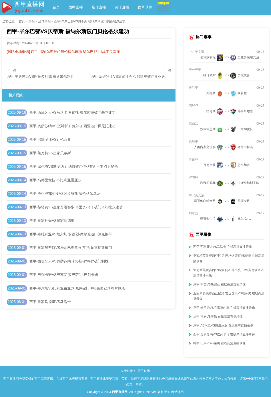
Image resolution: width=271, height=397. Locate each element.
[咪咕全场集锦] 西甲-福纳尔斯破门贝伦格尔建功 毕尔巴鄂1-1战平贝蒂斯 (63, 52)
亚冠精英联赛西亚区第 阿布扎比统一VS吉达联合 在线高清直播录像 (230, 272)
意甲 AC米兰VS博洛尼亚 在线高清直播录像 (223, 325)
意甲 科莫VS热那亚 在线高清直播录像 (219, 284)
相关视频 (15, 95)
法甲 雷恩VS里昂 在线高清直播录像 (218, 316)
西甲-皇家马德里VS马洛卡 (50, 302)
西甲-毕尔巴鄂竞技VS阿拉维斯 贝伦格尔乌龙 (64, 194)
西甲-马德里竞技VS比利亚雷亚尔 (55, 180)
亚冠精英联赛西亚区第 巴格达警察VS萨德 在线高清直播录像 (230, 258)
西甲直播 (76, 7)
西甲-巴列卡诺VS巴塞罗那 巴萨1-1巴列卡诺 (63, 275)
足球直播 (99, 7)
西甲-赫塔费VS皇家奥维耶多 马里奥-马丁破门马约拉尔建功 (76, 207)
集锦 (31, 21)
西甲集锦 (168, 7)
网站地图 (177, 392)
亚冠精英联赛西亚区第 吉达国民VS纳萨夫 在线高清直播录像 (230, 296)
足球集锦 (44, 21)
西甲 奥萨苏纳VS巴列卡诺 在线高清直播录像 (224, 334)
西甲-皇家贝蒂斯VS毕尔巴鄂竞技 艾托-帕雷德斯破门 (70, 248)
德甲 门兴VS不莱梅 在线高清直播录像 (219, 343)
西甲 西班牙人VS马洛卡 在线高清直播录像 (222, 246)
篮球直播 (122, 7)
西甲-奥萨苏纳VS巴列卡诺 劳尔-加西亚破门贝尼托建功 (72, 126)
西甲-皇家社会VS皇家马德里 (51, 221)
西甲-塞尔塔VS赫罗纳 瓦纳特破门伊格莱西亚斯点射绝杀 (73, 166)
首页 (56, 7)
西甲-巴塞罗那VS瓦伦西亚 (50, 139)
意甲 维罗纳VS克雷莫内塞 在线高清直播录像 (224, 307)
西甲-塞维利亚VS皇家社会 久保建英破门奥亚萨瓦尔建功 (135, 76)
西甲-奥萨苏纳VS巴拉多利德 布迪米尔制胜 (40, 76)
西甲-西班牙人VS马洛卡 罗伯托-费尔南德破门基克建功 (72, 112)
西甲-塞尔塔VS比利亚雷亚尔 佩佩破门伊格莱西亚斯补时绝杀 (77, 288)
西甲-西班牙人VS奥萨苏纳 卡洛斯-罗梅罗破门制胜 (68, 261)
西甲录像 (145, 7)
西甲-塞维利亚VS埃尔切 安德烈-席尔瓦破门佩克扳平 (70, 234)
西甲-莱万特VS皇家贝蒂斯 (50, 153)
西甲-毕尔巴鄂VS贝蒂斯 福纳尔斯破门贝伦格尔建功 (90, 21)
